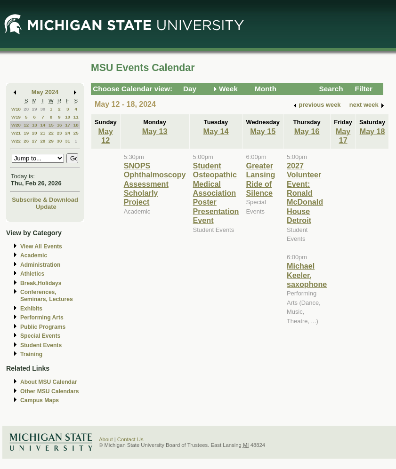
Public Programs (42, 327)
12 (26, 124)
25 (76, 132)
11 (76, 116)
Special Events (40, 336)
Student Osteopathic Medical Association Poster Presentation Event (216, 192)
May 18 (372, 131)
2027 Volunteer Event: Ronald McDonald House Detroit (305, 192)
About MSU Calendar (48, 382)
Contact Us (130, 439)
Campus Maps (39, 400)
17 (67, 124)
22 (51, 132)
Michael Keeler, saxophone (307, 275)
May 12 (105, 135)
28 (26, 108)
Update (46, 206)
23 (59, 132)
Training (31, 354)
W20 (16, 124)
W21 (16, 132)
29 (34, 108)
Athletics (32, 273)
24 (67, 132)
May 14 (216, 131)
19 (26, 132)
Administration (40, 265)
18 (76, 124)
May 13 (155, 131)
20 (34, 132)
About (106, 439)
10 (67, 116)
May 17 (343, 135)
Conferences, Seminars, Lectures (46, 295)
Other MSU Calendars (49, 391)
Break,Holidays (41, 283)
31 (67, 140)
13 (34, 124)
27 (34, 140)
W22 (16, 140)
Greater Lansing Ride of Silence (260, 179)
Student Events (41, 345)
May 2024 (45, 91)
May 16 (307, 131)
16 (59, 124)
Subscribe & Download (45, 199)
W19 (16, 116)
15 (51, 124)
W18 (16, 108)
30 (42, 108)
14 (42, 124)
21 (42, 132)
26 (26, 140)
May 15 (262, 131)
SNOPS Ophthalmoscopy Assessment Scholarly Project (155, 184)
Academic (33, 255)
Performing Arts (42, 317)
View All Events (41, 246)
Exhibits (31, 308)
